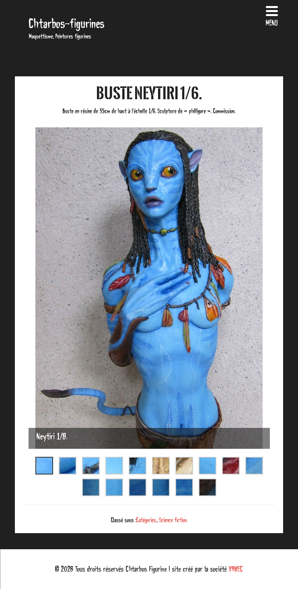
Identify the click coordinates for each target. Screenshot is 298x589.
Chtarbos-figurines (67, 23)
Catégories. (146, 520)
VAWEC (236, 569)
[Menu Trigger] (272, 15)
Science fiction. (173, 520)
